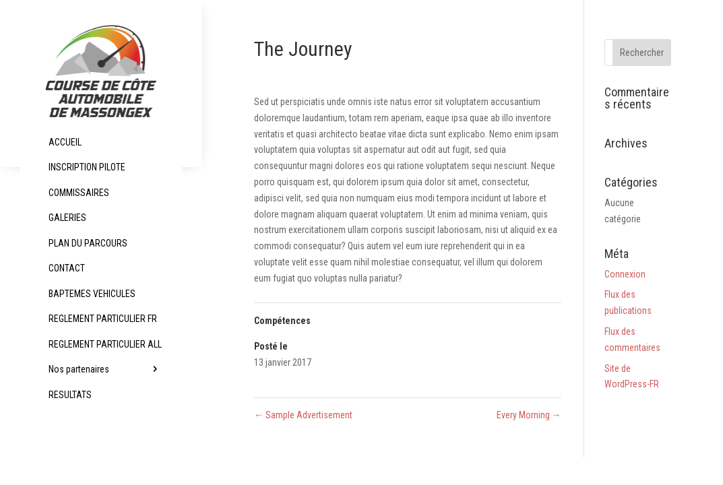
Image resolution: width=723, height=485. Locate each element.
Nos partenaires (79, 369)
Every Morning (529, 415)
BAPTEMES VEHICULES (92, 293)
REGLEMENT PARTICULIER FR (103, 318)
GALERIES (67, 217)
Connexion (625, 274)
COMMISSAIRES (79, 192)
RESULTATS (70, 394)
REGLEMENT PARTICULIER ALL (105, 344)
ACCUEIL (65, 142)
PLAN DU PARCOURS (88, 243)
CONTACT (67, 268)
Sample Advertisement (303, 415)
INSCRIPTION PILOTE (87, 167)
